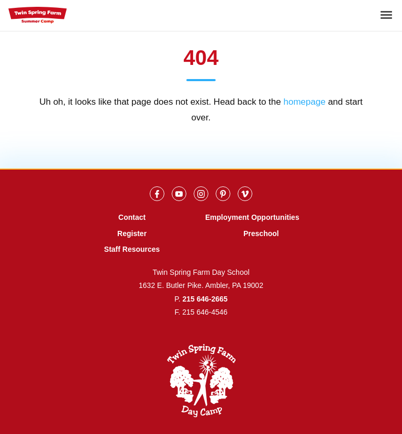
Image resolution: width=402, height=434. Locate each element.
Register (132, 233)
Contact (132, 217)
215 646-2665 (204, 299)
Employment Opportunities (252, 217)
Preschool (261, 233)
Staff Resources (132, 249)
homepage (304, 102)
